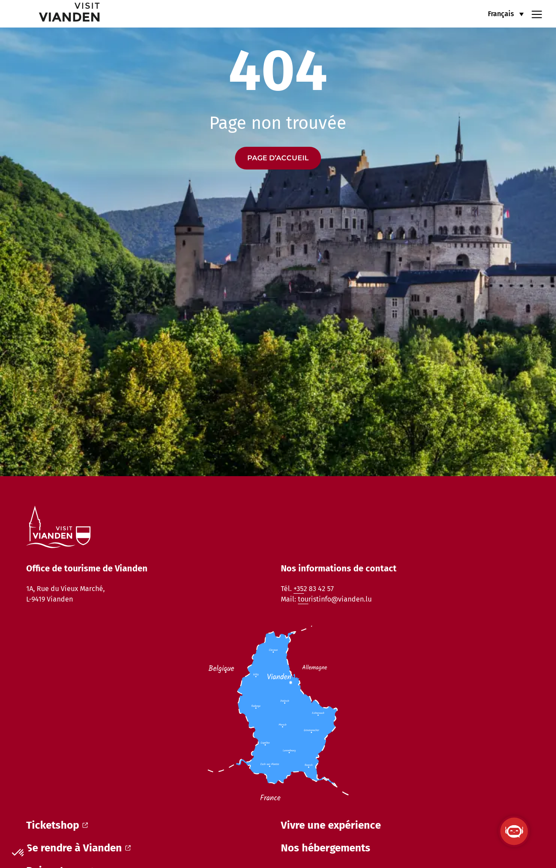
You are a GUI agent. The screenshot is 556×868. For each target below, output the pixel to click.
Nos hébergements (325, 848)
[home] (56, 14)
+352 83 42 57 (314, 588)
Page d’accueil (278, 158)
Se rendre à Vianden (78, 848)
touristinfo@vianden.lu (335, 599)
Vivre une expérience (331, 825)
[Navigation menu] (536, 13)
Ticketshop (57, 825)
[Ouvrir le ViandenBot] (514, 831)
